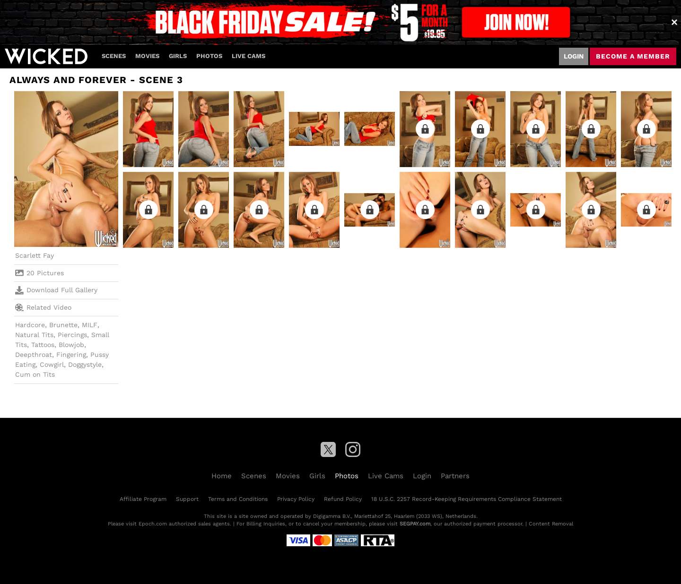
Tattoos (42, 344)
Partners (455, 476)
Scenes (114, 55)
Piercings (72, 335)
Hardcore (30, 325)
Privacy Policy (295, 499)
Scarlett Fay (34, 255)
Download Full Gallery (56, 290)
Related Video (43, 307)
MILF (89, 325)
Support (187, 499)
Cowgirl (52, 364)
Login (574, 56)
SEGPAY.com (415, 524)
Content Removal (551, 524)
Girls (178, 55)
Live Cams (248, 55)
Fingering (71, 354)
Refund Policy (343, 499)
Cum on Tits (35, 374)
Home (221, 476)
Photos (209, 55)
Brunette (63, 325)
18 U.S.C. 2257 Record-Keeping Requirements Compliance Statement (466, 499)
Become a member (633, 56)
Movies (147, 55)
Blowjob (71, 344)
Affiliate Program (143, 499)
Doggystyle (85, 364)
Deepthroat (33, 354)
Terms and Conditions (238, 499)
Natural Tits (34, 335)
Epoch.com (153, 524)
